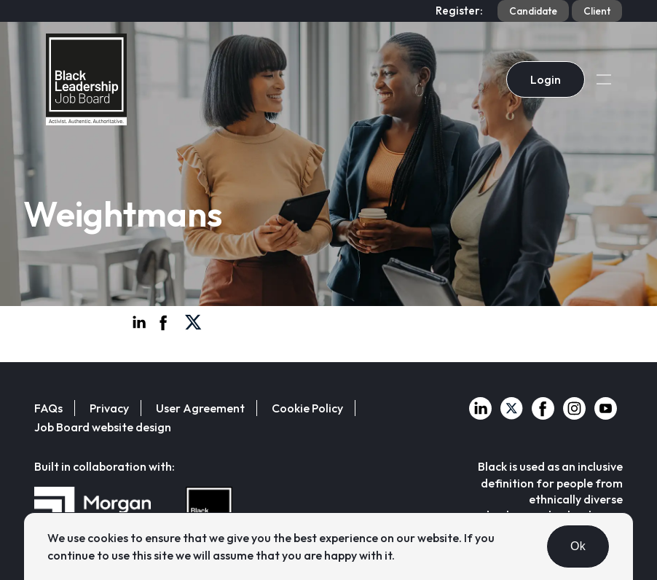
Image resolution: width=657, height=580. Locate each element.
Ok (578, 546)
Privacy (109, 408)
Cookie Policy (307, 408)
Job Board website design (102, 427)
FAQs (48, 408)
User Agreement (200, 408)
